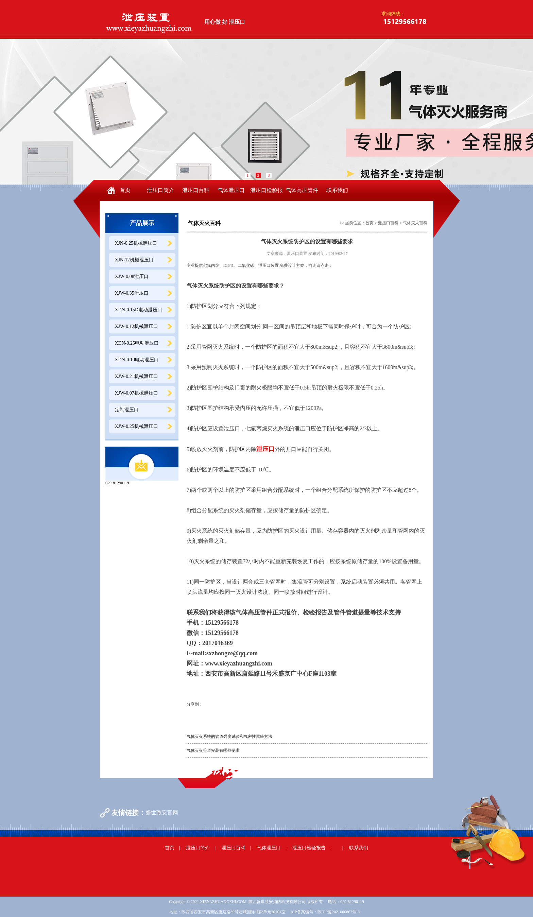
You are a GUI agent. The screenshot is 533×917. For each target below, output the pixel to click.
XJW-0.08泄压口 (132, 276)
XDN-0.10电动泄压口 (137, 359)
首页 (125, 190)
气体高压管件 (302, 190)
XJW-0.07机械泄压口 (136, 393)
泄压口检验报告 (266, 194)
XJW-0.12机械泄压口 (136, 326)
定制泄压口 (127, 409)
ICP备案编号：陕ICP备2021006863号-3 (325, 912)
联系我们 (337, 190)
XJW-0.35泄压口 (132, 293)
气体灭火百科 (415, 223)
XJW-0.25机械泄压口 (136, 426)
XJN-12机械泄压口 (134, 259)
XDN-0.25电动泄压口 (137, 343)
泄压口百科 (195, 190)
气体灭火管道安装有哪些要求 (213, 750)
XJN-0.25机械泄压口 (136, 243)
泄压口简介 (160, 190)
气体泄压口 (231, 190)
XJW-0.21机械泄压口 (136, 376)
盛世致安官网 (161, 812)
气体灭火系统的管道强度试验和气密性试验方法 (229, 736)
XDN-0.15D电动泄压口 (138, 309)
